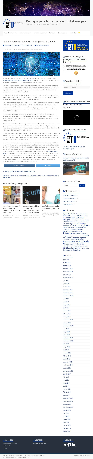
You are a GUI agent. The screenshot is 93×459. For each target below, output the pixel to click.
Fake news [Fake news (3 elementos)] (73, 231)
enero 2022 (66, 359)
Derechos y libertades (40, 33)
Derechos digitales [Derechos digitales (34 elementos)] (80, 225)
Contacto (73, 33)
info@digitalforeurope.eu (39, 443)
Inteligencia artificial (28, 49)
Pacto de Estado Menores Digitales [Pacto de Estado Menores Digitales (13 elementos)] (76, 237)
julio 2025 (66, 281)
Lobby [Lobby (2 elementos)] (88, 234)
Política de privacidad (79, 455)
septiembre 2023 (68, 326)
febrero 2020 (67, 428)
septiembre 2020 (68, 407)
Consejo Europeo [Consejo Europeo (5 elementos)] (68, 223)
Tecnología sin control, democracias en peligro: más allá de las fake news (11, 209)
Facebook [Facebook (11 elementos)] (67, 231)
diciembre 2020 (68, 398)
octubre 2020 (67, 404)
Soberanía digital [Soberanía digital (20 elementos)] (70, 250)
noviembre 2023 (68, 320)
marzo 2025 (67, 287)
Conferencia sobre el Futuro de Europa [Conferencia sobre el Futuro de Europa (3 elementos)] (80, 221)
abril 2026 (66, 260)
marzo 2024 (67, 311)
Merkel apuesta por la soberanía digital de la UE (50, 208)
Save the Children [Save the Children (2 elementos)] (85, 248)
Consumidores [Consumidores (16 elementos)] (80, 223)
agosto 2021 (67, 374)
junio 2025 (66, 284)
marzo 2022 (67, 353)
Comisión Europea (20, 49)
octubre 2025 (67, 275)
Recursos (52, 33)
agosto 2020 (67, 410)
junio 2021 (66, 380)
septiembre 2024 (68, 296)
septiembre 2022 (68, 341)
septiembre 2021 (68, 371)
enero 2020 (66, 431)
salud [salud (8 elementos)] (70, 248)
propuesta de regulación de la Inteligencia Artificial (18, 80)
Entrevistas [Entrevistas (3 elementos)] (73, 229)
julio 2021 (66, 377)
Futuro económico (25, 33)
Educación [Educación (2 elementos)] (65, 229)
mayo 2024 (66, 305)
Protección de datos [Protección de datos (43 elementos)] (76, 242)
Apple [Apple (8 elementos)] (79, 216)
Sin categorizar (67, 204)
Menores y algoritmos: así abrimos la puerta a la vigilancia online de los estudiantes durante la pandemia (31, 176)
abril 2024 (66, 308)
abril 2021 (66, 386)
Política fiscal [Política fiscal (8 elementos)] (79, 240)
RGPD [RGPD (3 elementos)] (72, 246)
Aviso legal (87, 455)
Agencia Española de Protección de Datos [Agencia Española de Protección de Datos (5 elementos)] (75, 214)
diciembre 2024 (68, 290)
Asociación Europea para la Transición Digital (18, 45)
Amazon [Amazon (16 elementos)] (66, 215)
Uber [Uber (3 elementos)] (79, 250)
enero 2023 (66, 335)
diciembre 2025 (68, 269)
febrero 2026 (67, 266)
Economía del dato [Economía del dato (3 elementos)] (81, 227)
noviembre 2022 (68, 338)
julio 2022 (66, 344)
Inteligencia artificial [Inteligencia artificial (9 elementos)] (79, 234)
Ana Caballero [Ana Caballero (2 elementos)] (74, 215)
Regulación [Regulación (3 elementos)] (72, 244)
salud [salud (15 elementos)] (65, 248)
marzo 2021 (67, 389)
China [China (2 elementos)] (86, 215)
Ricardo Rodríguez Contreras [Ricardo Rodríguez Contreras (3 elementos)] (80, 246)
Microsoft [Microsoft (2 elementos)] (82, 236)
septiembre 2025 (68, 278)
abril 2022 (66, 350)
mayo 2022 (66, 347)
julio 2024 (66, 299)
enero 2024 (66, 317)
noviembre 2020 (68, 401)
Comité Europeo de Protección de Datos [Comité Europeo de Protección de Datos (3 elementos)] (80, 220)
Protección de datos (38, 49)
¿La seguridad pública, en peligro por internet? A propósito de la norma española (31, 209)
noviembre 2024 (68, 293)
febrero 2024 (67, 314)
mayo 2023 (66, 332)
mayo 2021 (66, 383)
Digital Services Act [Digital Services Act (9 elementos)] (70, 227)
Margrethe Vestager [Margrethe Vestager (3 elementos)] (67, 236)
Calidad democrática (10, 33)
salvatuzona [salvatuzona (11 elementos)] (76, 248)
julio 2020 (66, 413)
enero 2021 (66, 395)
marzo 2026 (67, 263)
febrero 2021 (67, 392)
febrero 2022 (67, 356)
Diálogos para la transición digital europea (56, 21)
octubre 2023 (67, 323)
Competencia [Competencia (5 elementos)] (67, 221)
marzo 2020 (67, 425)
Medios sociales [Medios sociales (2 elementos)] (76, 236)
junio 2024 (66, 302)
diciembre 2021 (68, 362)
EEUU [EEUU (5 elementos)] (69, 229)
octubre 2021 (67, 368)
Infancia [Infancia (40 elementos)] (67, 233)
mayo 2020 (66, 419)
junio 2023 (66, 329)
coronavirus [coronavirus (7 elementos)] (67, 226)
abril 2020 (66, 422)
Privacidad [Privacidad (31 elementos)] (68, 241)
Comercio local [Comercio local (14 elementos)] (69, 218)
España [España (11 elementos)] (80, 229)
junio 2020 (66, 416)
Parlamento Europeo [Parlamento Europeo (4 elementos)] (68, 239)
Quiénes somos (62, 33)
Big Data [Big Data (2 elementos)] (83, 215)
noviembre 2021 (68, 365)
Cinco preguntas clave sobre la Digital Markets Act (19, 171)
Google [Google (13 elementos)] (79, 231)
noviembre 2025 (68, 272)
